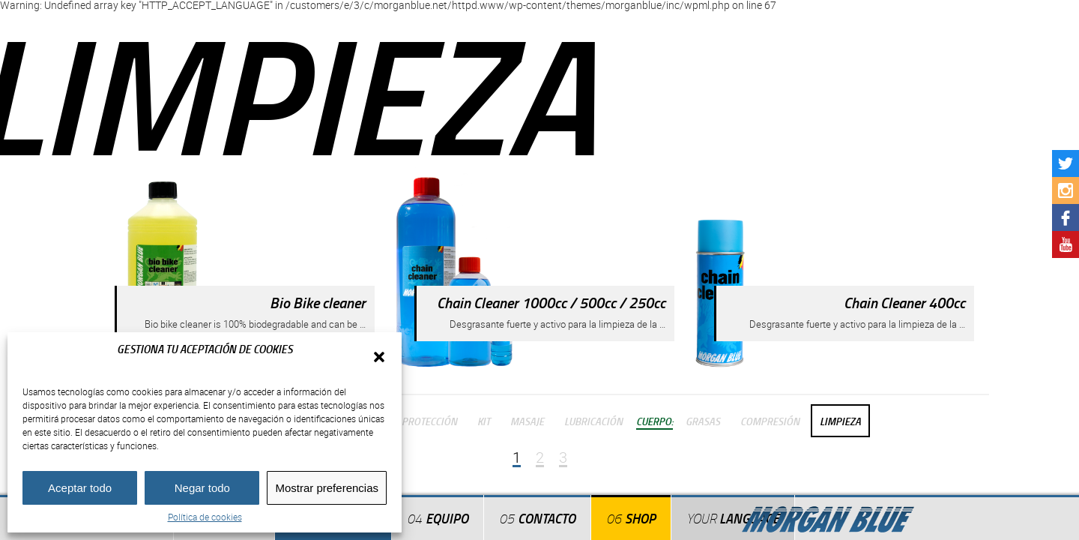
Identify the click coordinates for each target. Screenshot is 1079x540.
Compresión (770, 420)
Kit (483, 420)
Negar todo (202, 488)
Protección (429, 420)
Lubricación (593, 420)
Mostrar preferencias (326, 488)
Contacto (546, 518)
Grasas (703, 420)
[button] (379, 357)
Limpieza (840, 420)
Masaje (527, 420)
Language (732, 518)
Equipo (447, 518)
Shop (640, 518)
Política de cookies (205, 516)
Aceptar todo (80, 488)
